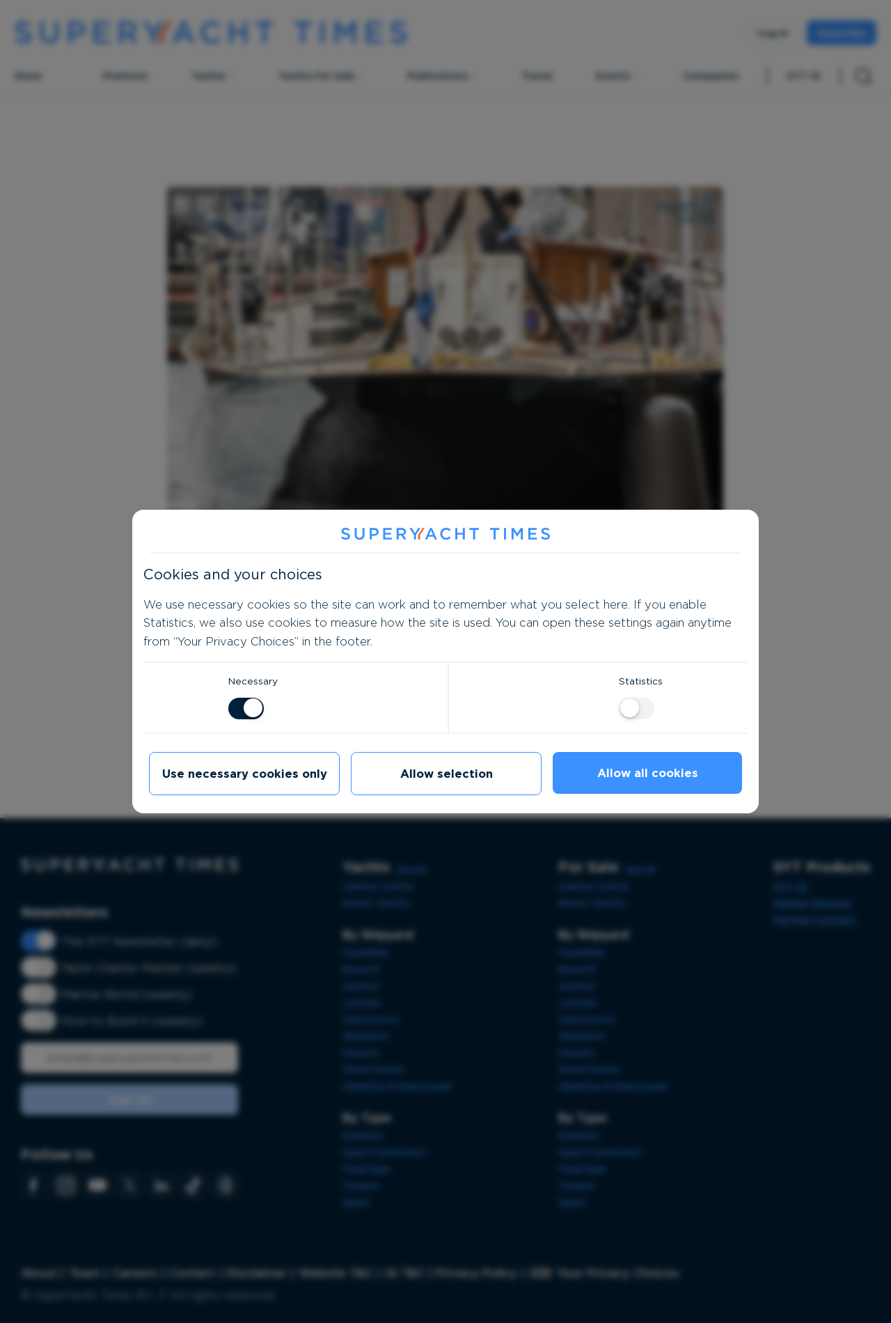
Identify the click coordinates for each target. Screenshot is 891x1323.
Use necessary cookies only (244, 774)
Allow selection (446, 774)
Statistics (641, 681)
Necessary (253, 681)
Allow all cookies (647, 773)
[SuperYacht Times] (445, 534)
